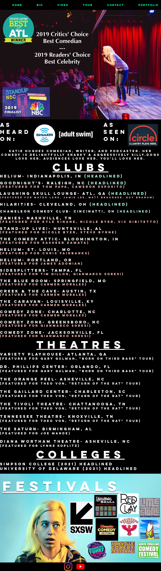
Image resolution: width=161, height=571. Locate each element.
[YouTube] (80, 566)
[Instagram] (68, 566)
